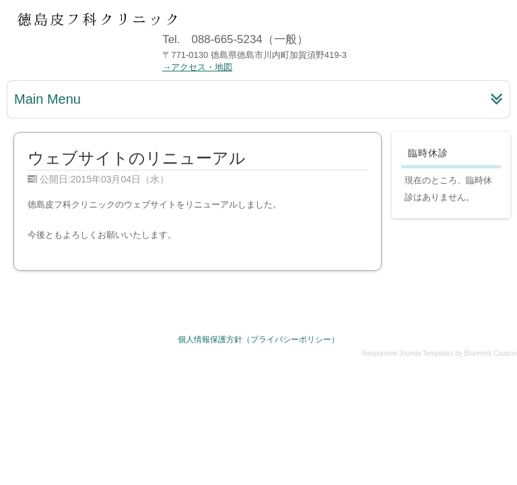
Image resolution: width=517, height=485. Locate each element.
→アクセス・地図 (197, 67)
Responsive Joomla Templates (407, 353)
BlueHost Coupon (490, 353)
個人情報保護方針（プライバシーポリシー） (258, 339)
